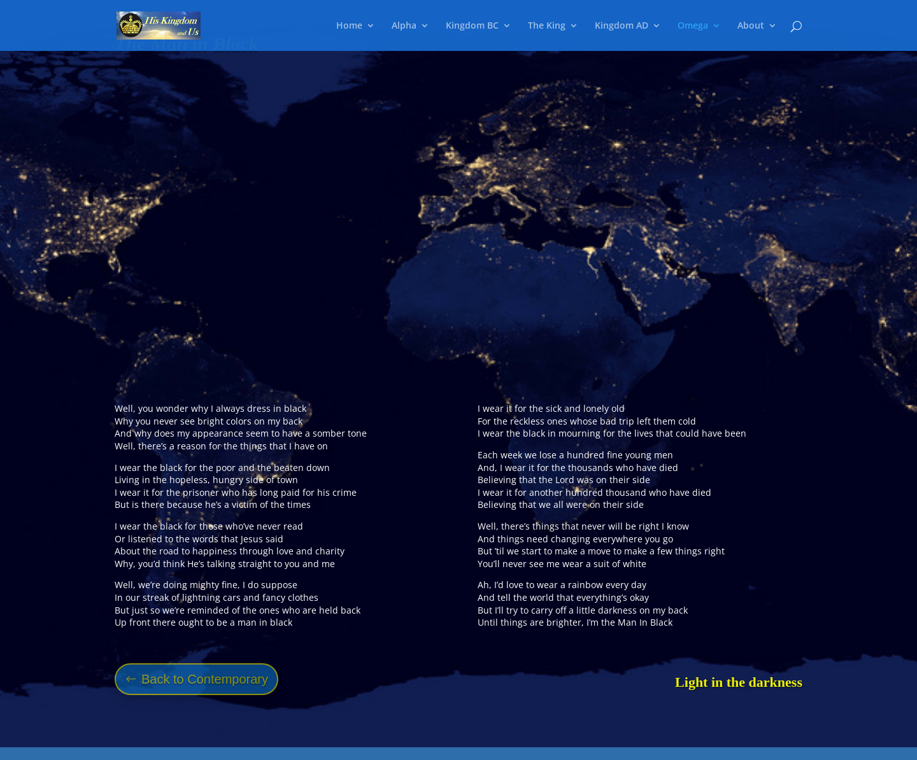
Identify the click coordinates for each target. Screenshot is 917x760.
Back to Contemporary (204, 679)
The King (546, 26)
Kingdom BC (472, 26)
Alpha (404, 26)
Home (349, 26)
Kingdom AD (621, 26)
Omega (693, 26)
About (750, 26)
